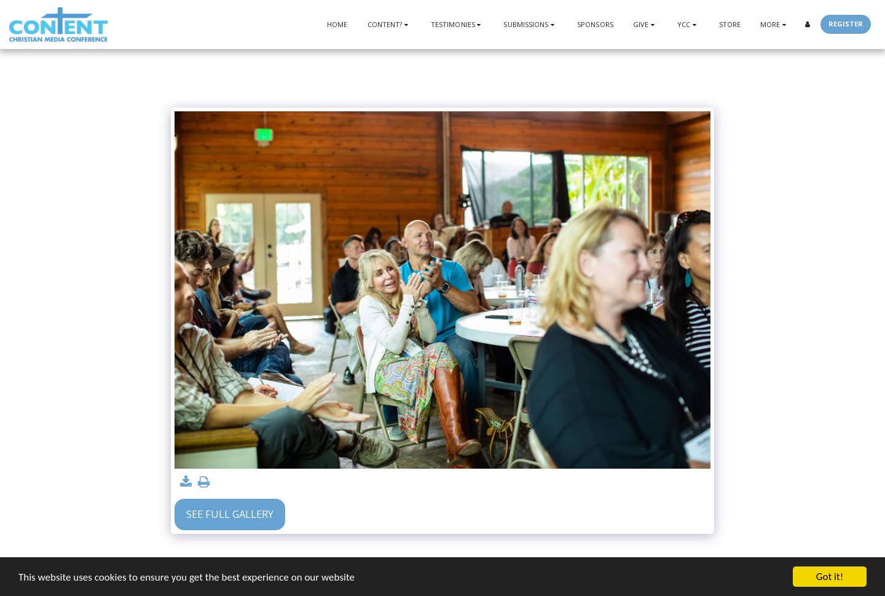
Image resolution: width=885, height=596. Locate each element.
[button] (389, 24)
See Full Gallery (229, 514)
